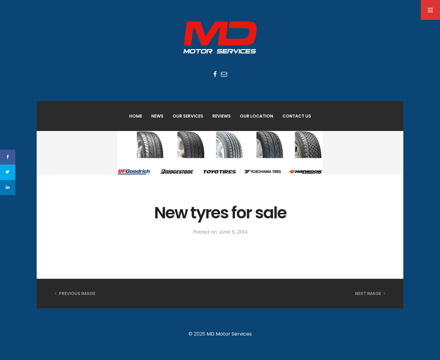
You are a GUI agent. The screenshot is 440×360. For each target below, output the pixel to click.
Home (135, 116)
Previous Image (75, 293)
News (157, 116)
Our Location (256, 116)
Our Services (188, 116)
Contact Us (296, 116)
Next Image (370, 293)
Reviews (221, 116)
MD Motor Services (229, 333)
